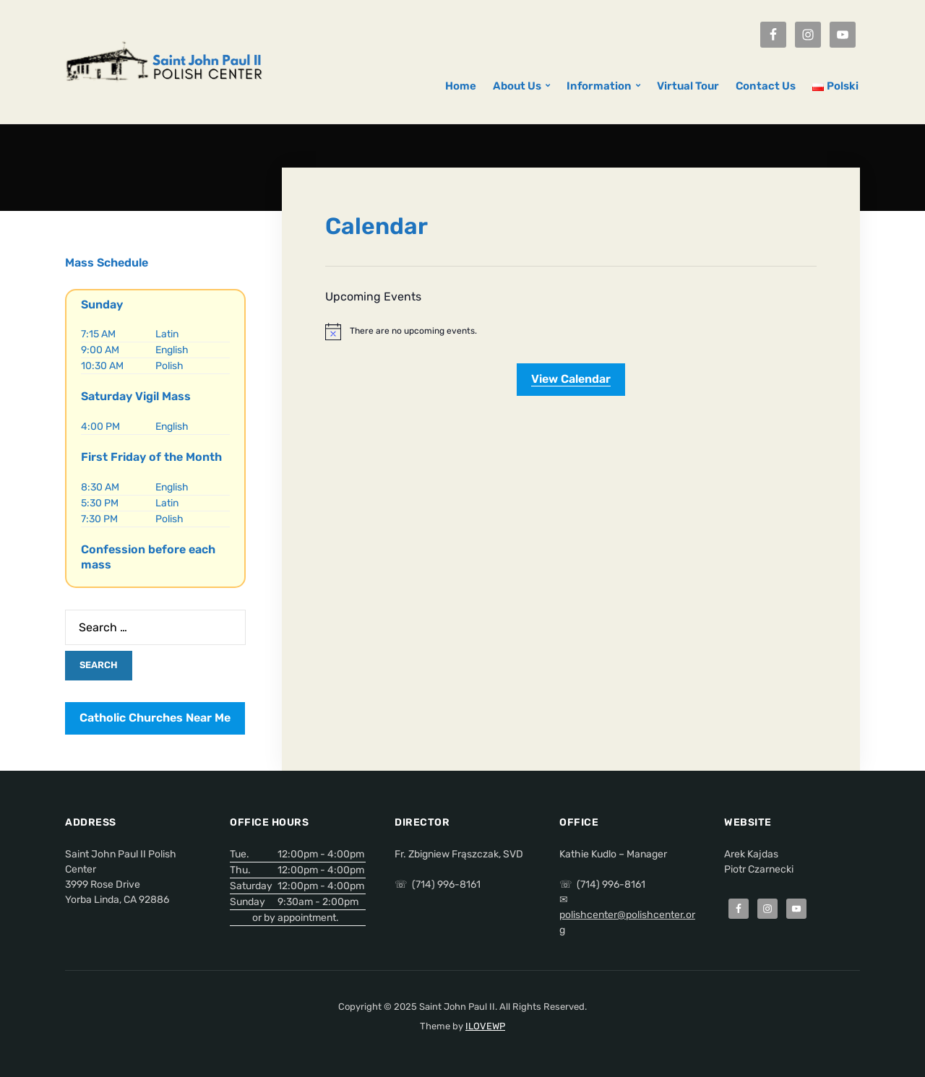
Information (599, 85)
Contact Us (766, 85)
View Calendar (571, 379)
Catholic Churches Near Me (155, 718)
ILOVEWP (485, 1026)
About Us (517, 85)
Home (460, 85)
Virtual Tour (688, 85)
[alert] (571, 331)
